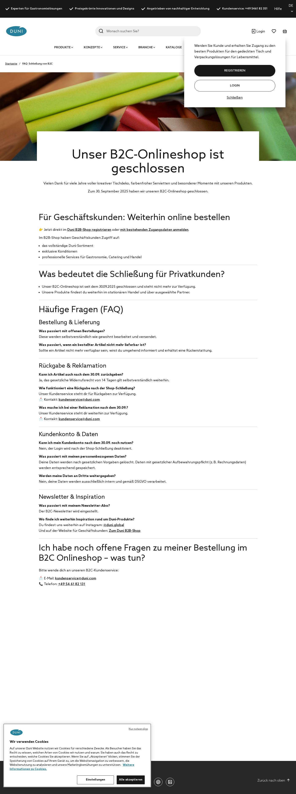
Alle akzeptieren (130, 779)
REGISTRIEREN (234, 71)
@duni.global (113, 525)
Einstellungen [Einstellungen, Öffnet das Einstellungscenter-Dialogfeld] (95, 779)
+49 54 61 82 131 (71, 584)
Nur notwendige (138, 729)
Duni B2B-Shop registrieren (89, 230)
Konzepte (92, 47)
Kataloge (174, 47)
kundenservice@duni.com (79, 400)
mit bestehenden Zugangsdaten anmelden (154, 230)
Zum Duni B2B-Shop (125, 531)
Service (119, 47)
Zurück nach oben (273, 780)
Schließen (235, 98)
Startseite (11, 63)
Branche (145, 47)
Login (235, 85)
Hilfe (278, 9)
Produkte (62, 47)
